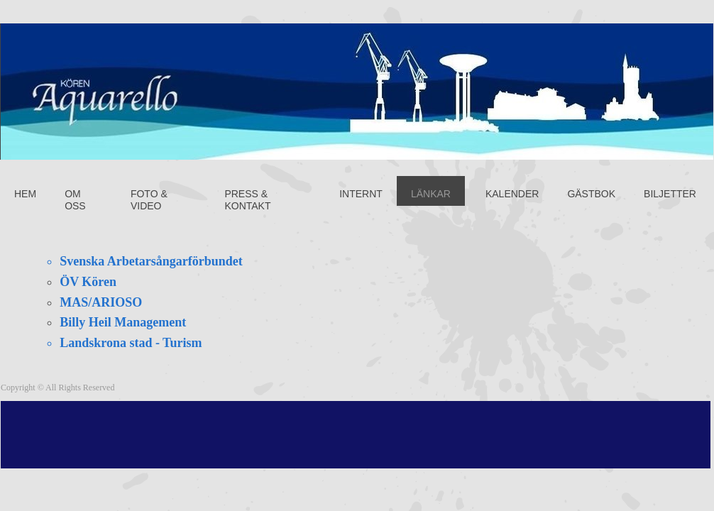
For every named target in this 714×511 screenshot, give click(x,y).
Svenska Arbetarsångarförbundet (151, 261)
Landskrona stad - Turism (131, 343)
